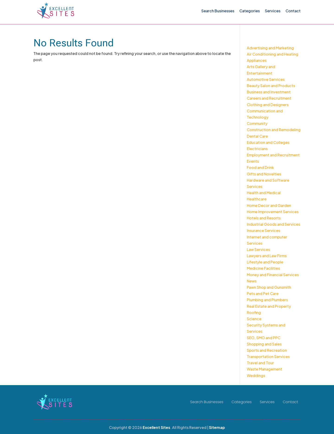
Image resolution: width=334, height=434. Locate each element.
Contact (293, 10)
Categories (249, 10)
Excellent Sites (156, 427)
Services (272, 10)
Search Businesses (217, 10)
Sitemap (217, 427)
